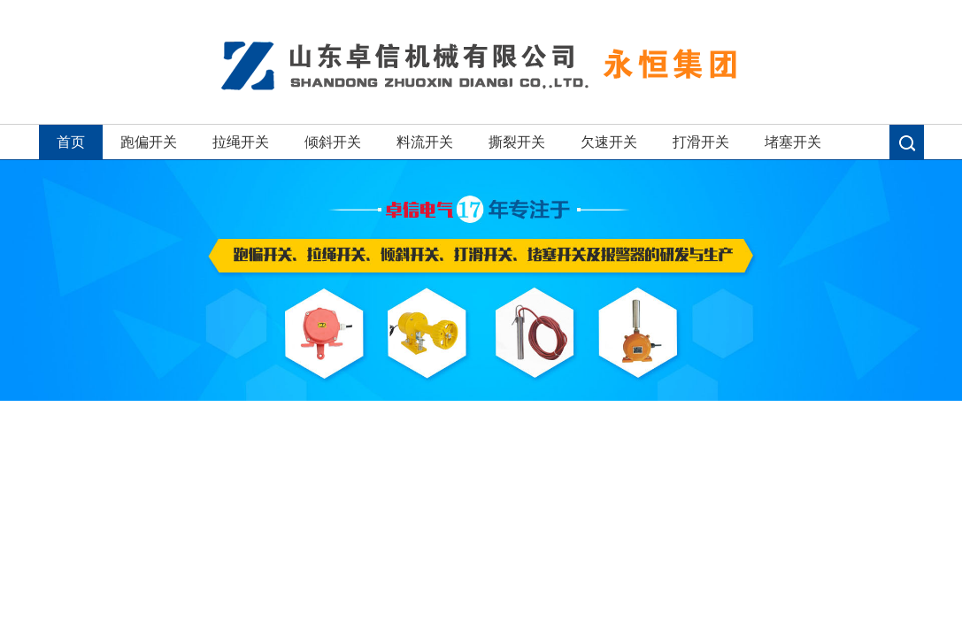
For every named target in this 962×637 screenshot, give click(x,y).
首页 (71, 142)
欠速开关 (609, 142)
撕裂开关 (517, 142)
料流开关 (424, 142)
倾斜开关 (332, 142)
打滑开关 (701, 142)
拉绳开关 (240, 142)
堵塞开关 (793, 142)
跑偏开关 (148, 142)
